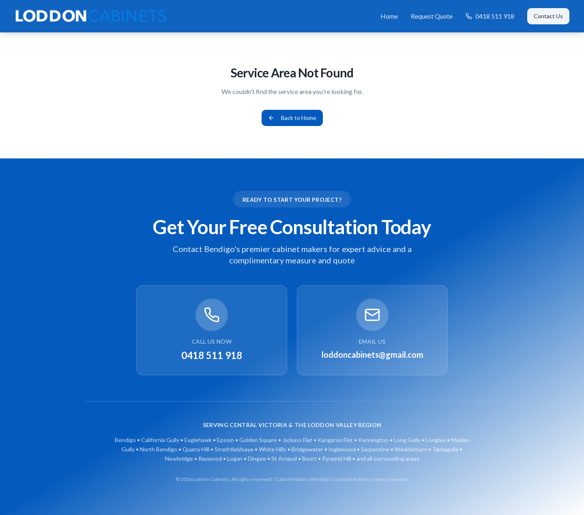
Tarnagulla (445, 449)
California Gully (160, 439)
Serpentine (375, 449)
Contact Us (548, 16)
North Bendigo (158, 449)
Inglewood (342, 449)
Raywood (210, 458)
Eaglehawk (198, 439)
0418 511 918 (490, 16)
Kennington (373, 439)
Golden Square (258, 439)
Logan (235, 458)
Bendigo (125, 439)
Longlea (436, 439)
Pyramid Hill (336, 458)
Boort (309, 458)
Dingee (257, 458)
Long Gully (407, 439)
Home (389, 16)
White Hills (272, 449)
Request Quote (432, 16)
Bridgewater (307, 449)
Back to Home (292, 117)
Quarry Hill (195, 449)
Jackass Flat (297, 439)
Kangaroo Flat (335, 439)
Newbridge (179, 458)
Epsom (225, 439)
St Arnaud (284, 458)
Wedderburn (411, 449)
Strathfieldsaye (234, 449)
